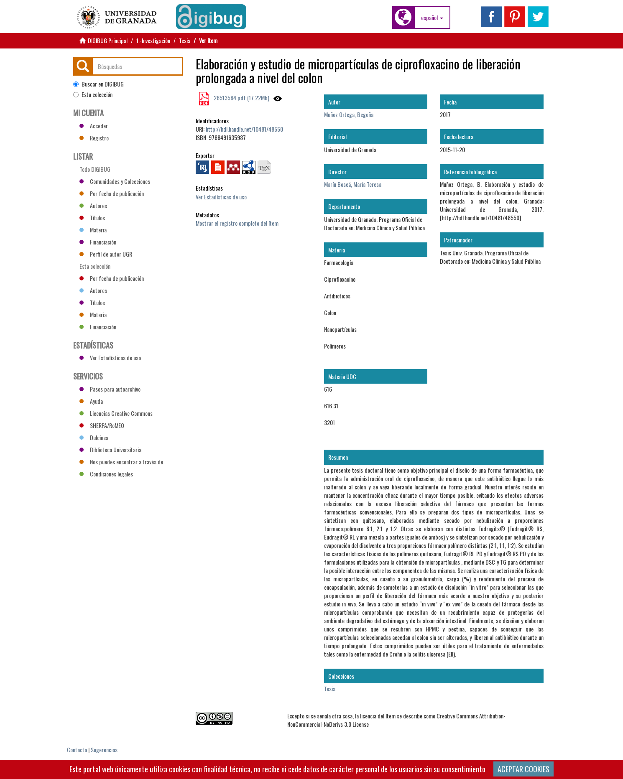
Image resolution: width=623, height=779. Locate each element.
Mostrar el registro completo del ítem (237, 223)
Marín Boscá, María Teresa (352, 184)
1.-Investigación (153, 40)
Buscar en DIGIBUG (98, 84)
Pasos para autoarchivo (109, 388)
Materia (93, 229)
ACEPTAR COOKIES (523, 769)
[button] (432, 17)
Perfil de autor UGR (105, 253)
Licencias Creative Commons (116, 413)
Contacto (77, 749)
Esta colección (92, 94)
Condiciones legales (106, 473)
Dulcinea (93, 437)
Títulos (92, 217)
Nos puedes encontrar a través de (121, 461)
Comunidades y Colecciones (114, 181)
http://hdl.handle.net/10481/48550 (244, 129)
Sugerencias (104, 749)
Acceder (93, 125)
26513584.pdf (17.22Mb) (240, 97)
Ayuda (91, 401)
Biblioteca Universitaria (110, 449)
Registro (94, 137)
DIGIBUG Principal (108, 40)
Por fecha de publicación (111, 193)
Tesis (184, 40)
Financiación (97, 241)
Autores (93, 205)
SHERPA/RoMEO (101, 425)
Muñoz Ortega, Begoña (348, 114)
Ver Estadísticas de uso (221, 196)
